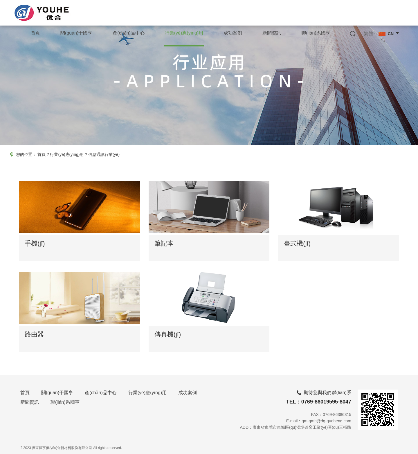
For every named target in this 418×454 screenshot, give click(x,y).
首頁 (41, 154)
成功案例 (187, 392)
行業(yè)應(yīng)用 (67, 154)
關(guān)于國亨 (57, 392)
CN (386, 33)
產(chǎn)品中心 (100, 392)
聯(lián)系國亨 (65, 402)
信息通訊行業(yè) (104, 154)
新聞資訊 (29, 402)
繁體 (368, 33)
